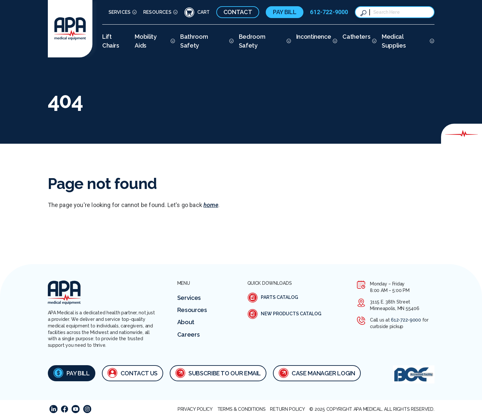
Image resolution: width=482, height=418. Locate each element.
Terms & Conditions (241, 409)
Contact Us (132, 373)
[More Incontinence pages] (334, 41)
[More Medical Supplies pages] (431, 41)
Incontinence (313, 36)
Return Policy (287, 409)
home (210, 204)
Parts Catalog (272, 298)
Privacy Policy (195, 409)
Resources (157, 12)
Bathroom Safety (194, 41)
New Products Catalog (284, 314)
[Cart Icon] (197, 12)
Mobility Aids (145, 41)
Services (119, 12)
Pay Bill (284, 12)
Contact (237, 12)
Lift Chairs (110, 41)
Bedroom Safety (252, 41)
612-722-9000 (329, 12)
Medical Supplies (394, 41)
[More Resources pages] (174, 12)
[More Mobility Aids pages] (172, 41)
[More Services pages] (133, 12)
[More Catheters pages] (373, 41)
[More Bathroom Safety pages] (230, 41)
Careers (188, 334)
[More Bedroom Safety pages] (288, 41)
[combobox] (401, 12)
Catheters (356, 36)
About (185, 322)
